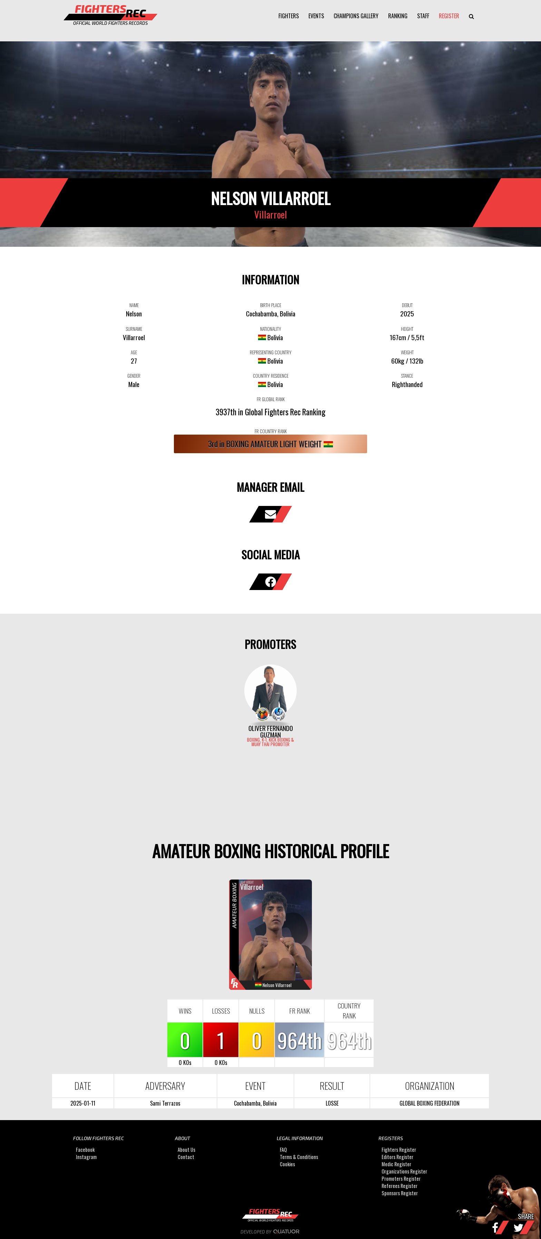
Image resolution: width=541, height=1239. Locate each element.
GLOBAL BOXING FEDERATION (430, 1103)
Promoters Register (401, 1178)
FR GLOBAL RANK (271, 399)
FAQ (283, 1149)
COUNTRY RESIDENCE (270, 375)
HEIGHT (407, 328)
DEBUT (407, 305)
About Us (186, 1149)
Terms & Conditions (299, 1157)
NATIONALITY (270, 328)
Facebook (85, 1149)
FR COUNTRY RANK (271, 431)
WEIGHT (407, 352)
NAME (134, 305)
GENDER (133, 375)
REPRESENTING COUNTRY (271, 352)
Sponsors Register (400, 1193)
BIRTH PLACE (270, 305)
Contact (186, 1157)
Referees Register (399, 1185)
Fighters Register (399, 1149)
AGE (134, 352)
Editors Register (397, 1157)
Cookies (287, 1164)
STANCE (407, 375)
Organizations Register (404, 1171)
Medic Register (396, 1164)
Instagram (86, 1157)
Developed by (270, 1232)
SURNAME (134, 328)
